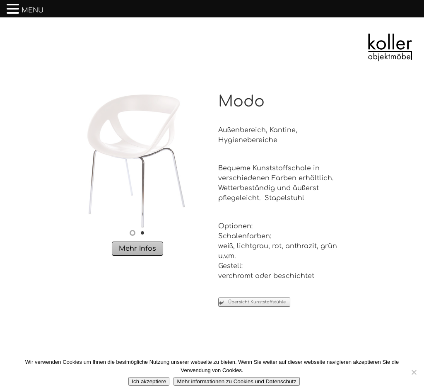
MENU (32, 10)
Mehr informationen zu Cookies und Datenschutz (236, 381)
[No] (414, 372)
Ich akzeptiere (149, 381)
